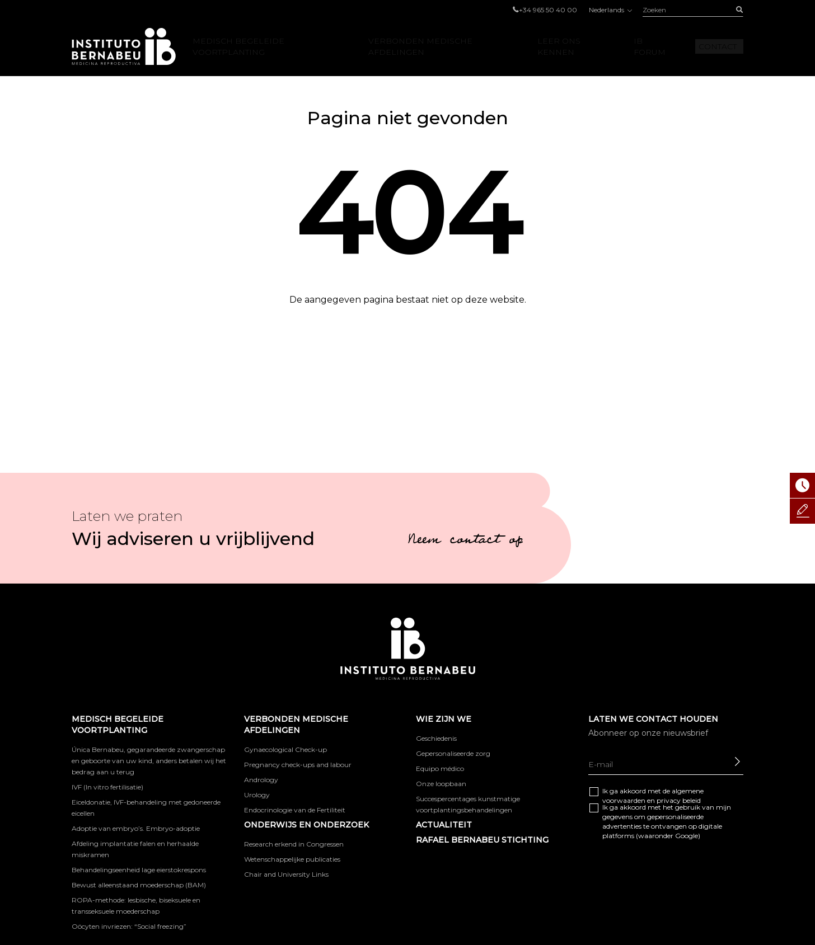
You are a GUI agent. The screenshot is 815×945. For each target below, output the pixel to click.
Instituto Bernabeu (124, 46)
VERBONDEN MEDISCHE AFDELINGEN (420, 46)
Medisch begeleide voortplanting (238, 46)
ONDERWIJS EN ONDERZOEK (306, 825)
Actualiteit (444, 825)
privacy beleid (679, 800)
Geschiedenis (436, 738)
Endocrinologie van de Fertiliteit (294, 810)
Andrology (261, 779)
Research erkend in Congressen (294, 844)
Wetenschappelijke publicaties (292, 859)
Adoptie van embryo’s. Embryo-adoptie (136, 828)
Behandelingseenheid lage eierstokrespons (139, 870)
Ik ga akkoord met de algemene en (653, 796)
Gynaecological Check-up (285, 749)
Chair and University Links (286, 874)
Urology (257, 795)
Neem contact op (465, 541)
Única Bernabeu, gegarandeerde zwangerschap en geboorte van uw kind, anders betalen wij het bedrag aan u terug (149, 760)
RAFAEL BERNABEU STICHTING (482, 840)
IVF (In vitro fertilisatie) (107, 787)
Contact (718, 46)
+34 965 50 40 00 (548, 10)
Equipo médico (440, 768)
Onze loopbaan (441, 783)
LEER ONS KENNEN (558, 46)
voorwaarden (623, 800)
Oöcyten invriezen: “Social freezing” (129, 926)
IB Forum (650, 46)
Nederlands (610, 10)
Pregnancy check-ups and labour (298, 764)
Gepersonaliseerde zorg (453, 753)
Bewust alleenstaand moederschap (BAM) (139, 885)
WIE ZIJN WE (443, 719)
